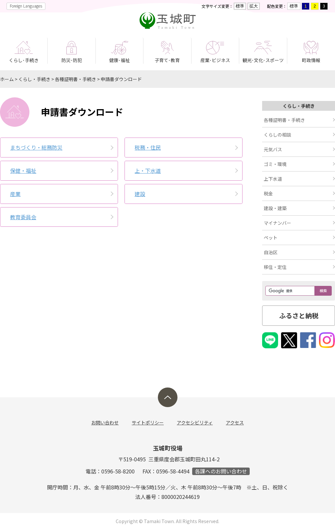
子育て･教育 (167, 60)
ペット (270, 237)
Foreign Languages (26, 5)
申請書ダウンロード (121, 79)
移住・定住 (275, 267)
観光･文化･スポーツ (263, 60)
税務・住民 (148, 147)
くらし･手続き (24, 60)
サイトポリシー (148, 422)
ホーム (7, 79)
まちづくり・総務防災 (36, 147)
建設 (140, 194)
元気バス (273, 149)
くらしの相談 (277, 134)
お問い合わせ (105, 422)
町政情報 (311, 60)
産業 (15, 194)
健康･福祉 (119, 60)
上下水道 (273, 178)
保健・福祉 (23, 170)
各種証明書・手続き (75, 79)
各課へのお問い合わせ (221, 471)
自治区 (270, 252)
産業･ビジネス (215, 60)
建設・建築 (275, 208)
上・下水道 (148, 170)
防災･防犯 (71, 60)
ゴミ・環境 (275, 164)
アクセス (235, 422)
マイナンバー (277, 223)
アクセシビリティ (195, 422)
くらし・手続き (34, 79)
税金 (268, 193)
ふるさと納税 (298, 315)
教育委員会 (23, 217)
